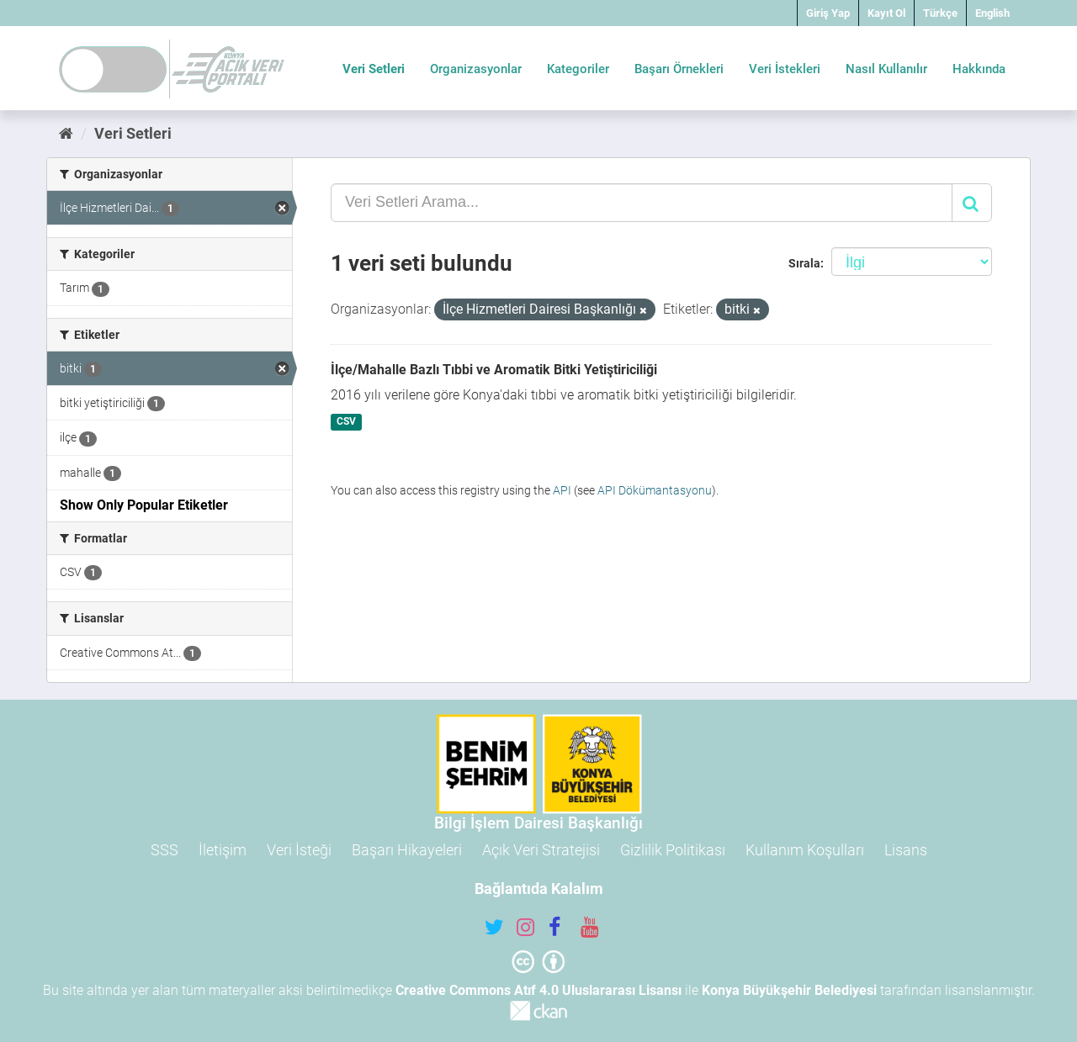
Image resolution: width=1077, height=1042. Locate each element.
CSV (346, 422)
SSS (164, 850)
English (992, 13)
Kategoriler (578, 69)
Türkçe (940, 13)
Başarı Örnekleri (679, 69)
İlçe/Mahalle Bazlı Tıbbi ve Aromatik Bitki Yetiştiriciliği (494, 370)
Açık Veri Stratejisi (541, 850)
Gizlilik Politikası (672, 850)
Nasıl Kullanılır (886, 69)
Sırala (804, 263)
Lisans (905, 850)
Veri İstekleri (784, 69)
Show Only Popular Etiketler (144, 505)
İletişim (223, 850)
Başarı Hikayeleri (407, 850)
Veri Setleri (373, 69)
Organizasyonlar (476, 69)
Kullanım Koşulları (804, 850)
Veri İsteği (299, 850)
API (562, 490)
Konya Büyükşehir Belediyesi (789, 990)
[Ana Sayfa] (66, 133)
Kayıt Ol (886, 13)
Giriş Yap (828, 13)
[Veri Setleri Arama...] (641, 202)
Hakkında (978, 69)
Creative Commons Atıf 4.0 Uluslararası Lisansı (538, 990)
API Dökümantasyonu (654, 490)
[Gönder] (972, 202)
